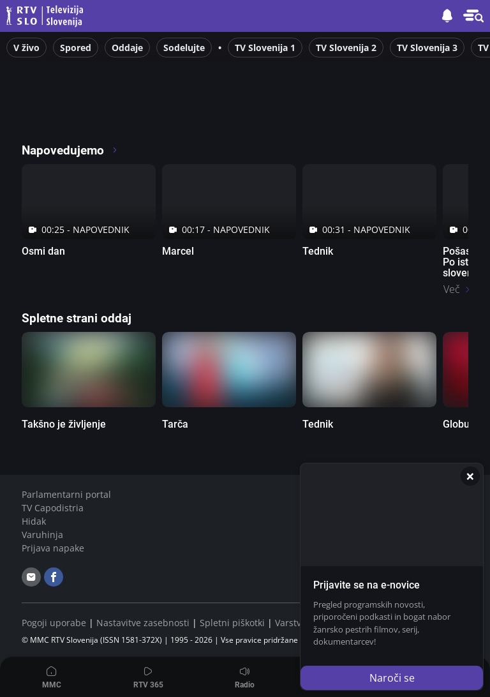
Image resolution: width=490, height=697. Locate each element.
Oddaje (127, 47)
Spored (75, 47)
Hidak (34, 521)
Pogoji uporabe (54, 623)
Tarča (175, 424)
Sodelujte (184, 47)
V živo (26, 47)
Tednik (317, 251)
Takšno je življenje (64, 424)
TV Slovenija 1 (265, 47)
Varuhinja (42, 534)
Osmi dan (43, 251)
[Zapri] (470, 476)
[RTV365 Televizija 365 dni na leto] (104, 115)
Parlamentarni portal (66, 494)
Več (451, 289)
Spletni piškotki (232, 623)
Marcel (178, 251)
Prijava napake (53, 548)
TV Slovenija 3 (427, 47)
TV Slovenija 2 (346, 47)
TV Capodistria (53, 508)
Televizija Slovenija (46, 16)
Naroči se (392, 678)
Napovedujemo (70, 150)
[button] (473, 16)
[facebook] (53, 577)
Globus (459, 424)
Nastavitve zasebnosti (142, 623)
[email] (31, 577)
